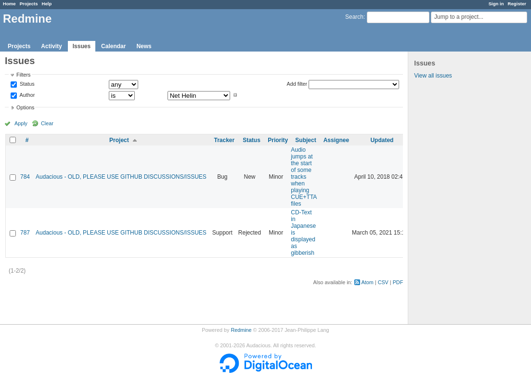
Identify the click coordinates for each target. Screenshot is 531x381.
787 (25, 232)
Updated (381, 140)
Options (25, 107)
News (143, 46)
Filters (23, 75)
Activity (51, 46)
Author (26, 95)
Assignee (336, 140)
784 (25, 176)
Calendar (113, 46)
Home (9, 3)
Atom (368, 282)
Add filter (297, 84)
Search (354, 16)
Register (517, 3)
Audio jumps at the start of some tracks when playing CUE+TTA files (303, 176)
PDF (398, 282)
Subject (305, 140)
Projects (29, 3)
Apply (20, 123)
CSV (383, 282)
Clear (47, 123)
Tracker (224, 140)
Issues (82, 46)
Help (47, 3)
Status (26, 84)
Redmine (241, 330)
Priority (278, 140)
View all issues (433, 75)
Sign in (496, 3)
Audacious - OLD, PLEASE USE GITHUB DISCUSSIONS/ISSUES (121, 176)
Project (119, 140)
